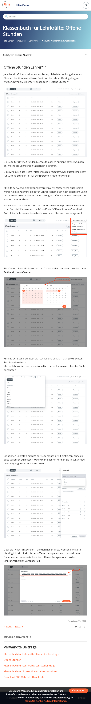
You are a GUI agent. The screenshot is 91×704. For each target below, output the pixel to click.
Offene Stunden (12, 659)
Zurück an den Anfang (17, 636)
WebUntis (21, 40)
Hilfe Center (23, 5)
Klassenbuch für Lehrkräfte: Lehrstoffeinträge (29, 665)
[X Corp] (81, 626)
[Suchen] (45, 17)
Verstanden (78, 690)
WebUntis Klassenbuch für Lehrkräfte (59, 40)
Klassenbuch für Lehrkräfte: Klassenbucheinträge (31, 654)
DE (85, 5)
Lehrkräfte (33, 40)
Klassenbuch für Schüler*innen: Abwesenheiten (30, 671)
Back (8, 626)
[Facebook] (77, 626)
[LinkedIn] (85, 626)
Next (19, 626)
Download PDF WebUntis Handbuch (24, 677)
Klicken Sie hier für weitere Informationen (46, 700)
